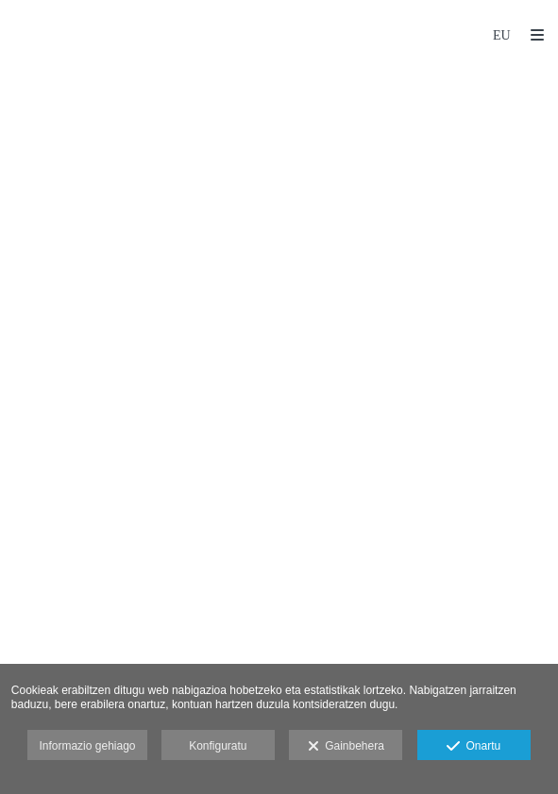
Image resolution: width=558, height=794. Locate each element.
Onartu (473, 746)
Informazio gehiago (87, 746)
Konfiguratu (217, 746)
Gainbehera (346, 746)
